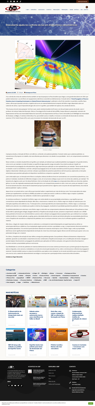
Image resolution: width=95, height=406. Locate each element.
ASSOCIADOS (41, 9)
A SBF (28, 9)
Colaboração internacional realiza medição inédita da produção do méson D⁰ (79, 316)
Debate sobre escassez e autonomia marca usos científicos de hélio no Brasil (36, 315)
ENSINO (71, 9)
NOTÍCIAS (77, 9)
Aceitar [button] (90, 403)
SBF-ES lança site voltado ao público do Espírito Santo (15, 347)
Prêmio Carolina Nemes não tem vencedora (56, 347)
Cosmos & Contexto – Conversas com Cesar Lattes (79, 347)
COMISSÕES (34, 9)
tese (55, 181)
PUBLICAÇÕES (56, 9)
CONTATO (86, 9)
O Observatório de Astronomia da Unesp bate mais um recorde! (15, 314)
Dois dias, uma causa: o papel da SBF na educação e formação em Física (58, 314)
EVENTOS (49, 9)
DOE (82, 9)
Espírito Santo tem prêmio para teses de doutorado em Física (36, 348)
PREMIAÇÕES (65, 9)
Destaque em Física (31, 92)
